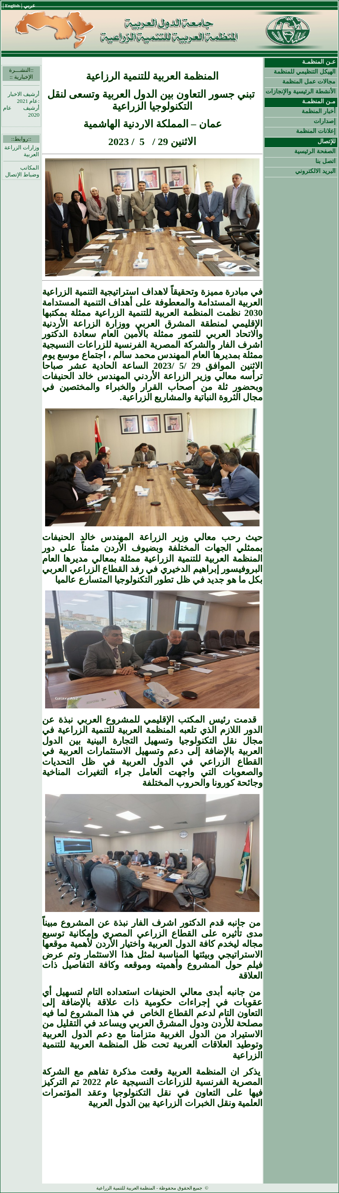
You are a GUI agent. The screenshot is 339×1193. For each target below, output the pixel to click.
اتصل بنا (325, 161)
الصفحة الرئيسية (315, 151)
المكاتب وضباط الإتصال (22, 171)
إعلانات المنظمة (316, 130)
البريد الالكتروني (315, 170)
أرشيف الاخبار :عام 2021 (24, 97)
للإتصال (327, 141)
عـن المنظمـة (319, 61)
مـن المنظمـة (319, 101)
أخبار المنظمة (319, 111)
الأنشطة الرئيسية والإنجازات (301, 91)
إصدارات (325, 120)
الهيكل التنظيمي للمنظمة (305, 71)
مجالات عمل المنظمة (309, 81)
